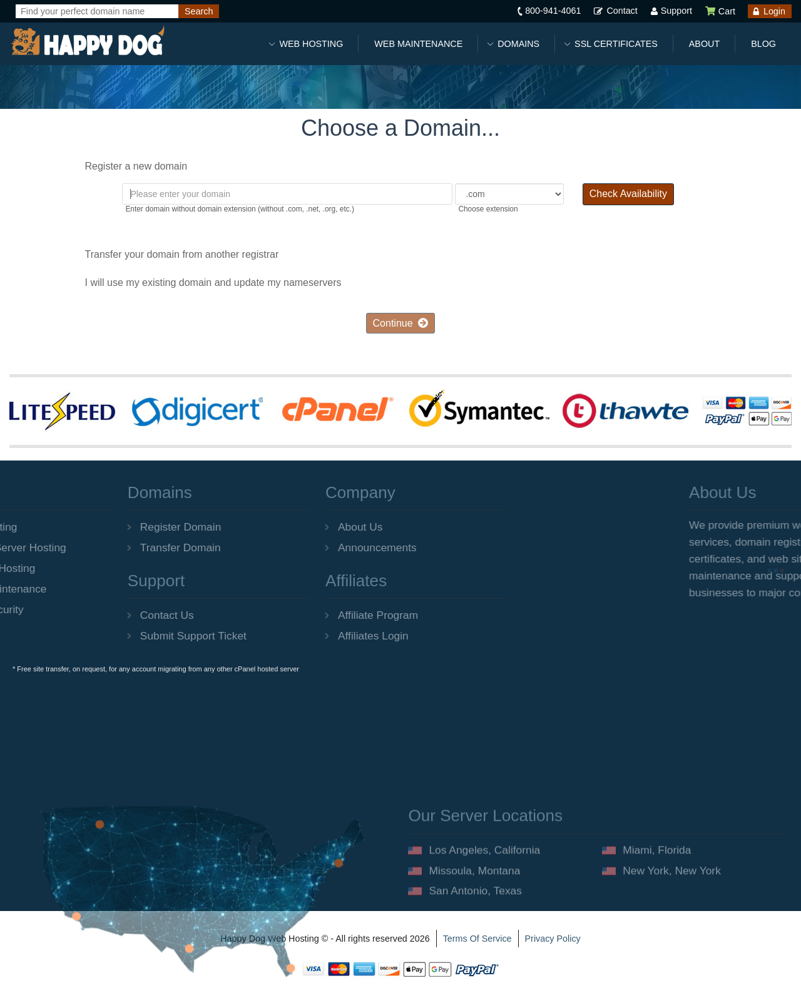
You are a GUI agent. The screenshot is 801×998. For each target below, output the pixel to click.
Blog (763, 44)
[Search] (198, 11)
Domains (518, 44)
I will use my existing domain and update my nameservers (203, 283)
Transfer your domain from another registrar (172, 255)
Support (676, 11)
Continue (401, 323)
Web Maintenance (418, 44)
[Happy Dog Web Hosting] (87, 41)
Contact (621, 11)
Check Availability (628, 193)
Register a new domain (126, 167)
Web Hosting (311, 44)
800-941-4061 (553, 11)
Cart (720, 11)
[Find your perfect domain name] (97, 11)
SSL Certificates (616, 44)
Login (774, 11)
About (704, 44)
